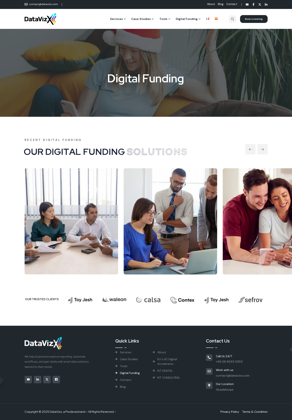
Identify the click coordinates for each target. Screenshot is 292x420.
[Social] (247, 4)
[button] (250, 149)
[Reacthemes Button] (254, 19)
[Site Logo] (40, 19)
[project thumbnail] (71, 221)
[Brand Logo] (80, 298)
